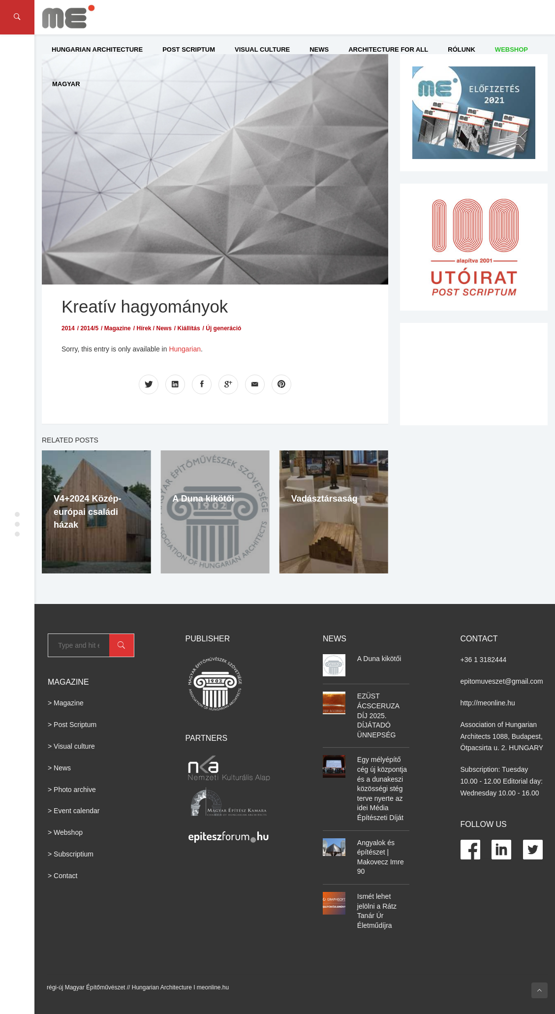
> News (59, 768)
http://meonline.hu (488, 703)
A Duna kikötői (203, 499)
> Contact (62, 876)
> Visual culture (71, 746)
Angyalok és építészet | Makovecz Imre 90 (380, 857)
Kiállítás (189, 328)
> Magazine (66, 703)
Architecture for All (388, 49)
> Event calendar (73, 811)
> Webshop (65, 832)
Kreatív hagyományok (145, 306)
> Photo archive (72, 789)
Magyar (66, 84)
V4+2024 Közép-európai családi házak (88, 512)
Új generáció (223, 328)
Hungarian (185, 349)
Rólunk (461, 49)
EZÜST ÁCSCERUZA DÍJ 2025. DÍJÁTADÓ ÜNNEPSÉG (378, 715)
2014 (68, 328)
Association (478, 725)
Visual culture (262, 49)
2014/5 (89, 328)
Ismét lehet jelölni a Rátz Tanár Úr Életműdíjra (377, 910)
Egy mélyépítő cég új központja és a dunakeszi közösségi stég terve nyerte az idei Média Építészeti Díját (382, 789)
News (319, 49)
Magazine (117, 328)
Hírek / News (153, 328)
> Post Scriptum (72, 725)
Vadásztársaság (324, 499)
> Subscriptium (70, 854)
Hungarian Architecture (97, 49)
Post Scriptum (188, 49)
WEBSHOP (511, 49)
